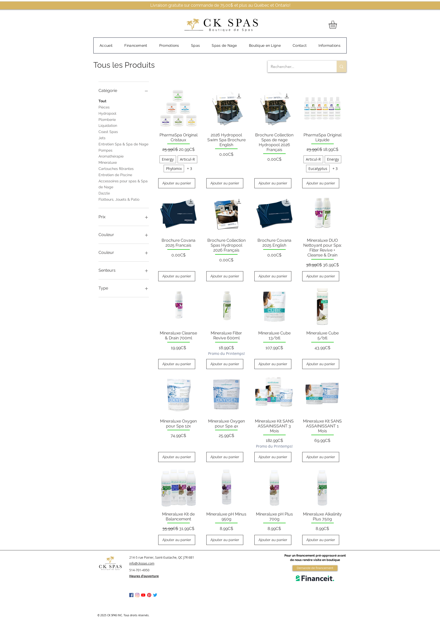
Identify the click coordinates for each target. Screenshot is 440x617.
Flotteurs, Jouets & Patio (118, 199)
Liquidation (107, 125)
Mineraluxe (107, 162)
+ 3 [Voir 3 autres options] (189, 168)
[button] (338, 24)
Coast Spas (108, 131)
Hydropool (107, 113)
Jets (101, 137)
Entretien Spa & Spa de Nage (123, 143)
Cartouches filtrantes (116, 168)
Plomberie (107, 119)
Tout (102, 100)
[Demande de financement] (315, 568)
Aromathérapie (111, 155)
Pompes (105, 149)
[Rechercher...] (298, 66)
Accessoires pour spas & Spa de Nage (123, 183)
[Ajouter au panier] (176, 183)
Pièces (104, 106)
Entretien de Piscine (115, 174)
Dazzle (104, 192)
